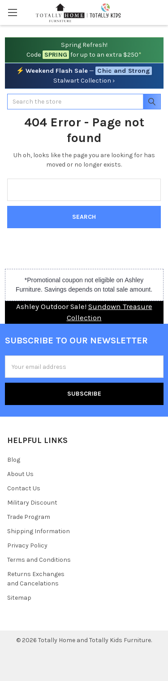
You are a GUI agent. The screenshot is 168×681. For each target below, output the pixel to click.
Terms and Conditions (39, 560)
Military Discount (32, 502)
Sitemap (19, 598)
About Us (20, 474)
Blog (13, 460)
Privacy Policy (27, 545)
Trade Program (28, 517)
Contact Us (23, 488)
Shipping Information (38, 531)
